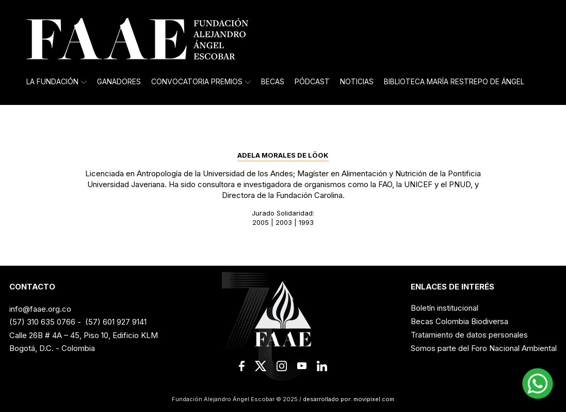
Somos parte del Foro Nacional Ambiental (484, 348)
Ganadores (119, 82)
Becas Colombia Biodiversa (459, 321)
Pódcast (312, 82)
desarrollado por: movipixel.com (347, 399)
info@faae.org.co (40, 309)
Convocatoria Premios (201, 82)
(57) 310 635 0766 (42, 322)
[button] (537, 383)
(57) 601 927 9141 (116, 322)
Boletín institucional (444, 308)
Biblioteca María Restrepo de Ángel (454, 82)
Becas (272, 82)
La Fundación (56, 82)
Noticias (357, 82)
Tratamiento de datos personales (469, 335)
